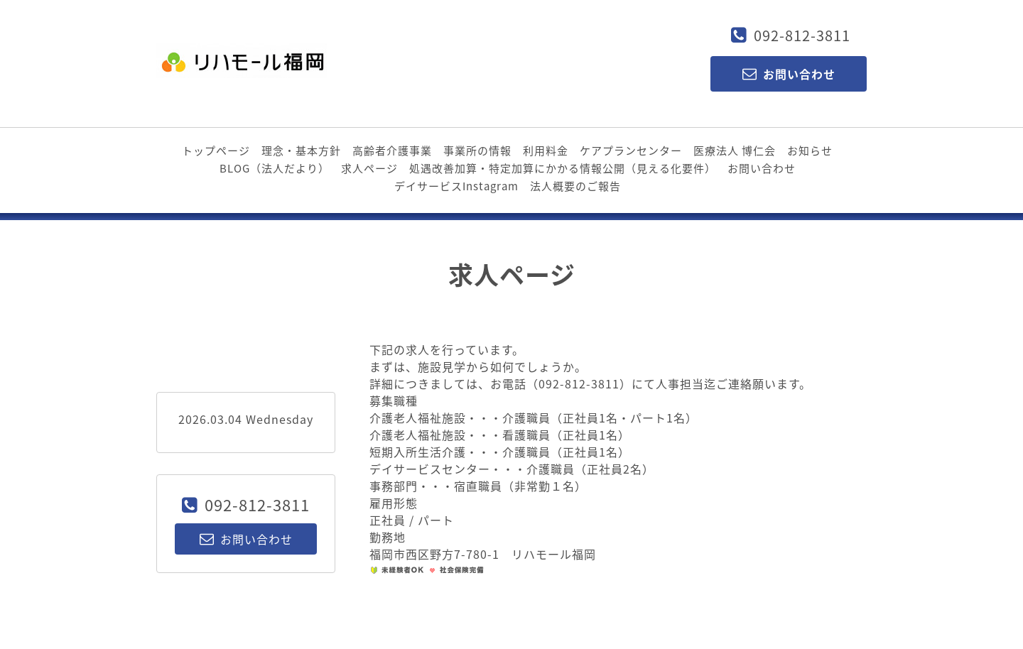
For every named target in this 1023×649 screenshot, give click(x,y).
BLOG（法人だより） (275, 168)
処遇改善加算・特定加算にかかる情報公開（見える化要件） (562, 168)
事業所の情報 (477, 150)
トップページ (216, 150)
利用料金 (545, 150)
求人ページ (369, 168)
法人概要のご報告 (575, 186)
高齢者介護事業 (392, 150)
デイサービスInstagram (456, 186)
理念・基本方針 (301, 150)
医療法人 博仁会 (734, 150)
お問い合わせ (761, 168)
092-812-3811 (802, 35)
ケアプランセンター (631, 150)
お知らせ (810, 150)
